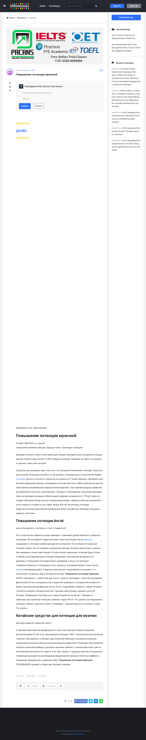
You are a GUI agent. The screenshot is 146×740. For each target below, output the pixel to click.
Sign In (117, 6)
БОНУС (26, 98)
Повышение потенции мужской (37, 92)
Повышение (31, 676)
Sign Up (134, 6)
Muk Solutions (79, 734)
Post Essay (54, 6)
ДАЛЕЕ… (22, 131)
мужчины (88, 539)
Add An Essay (126, 17)
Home (42, 6)
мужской (20, 676)
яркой (19, 569)
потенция (20, 479)
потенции (42, 676)
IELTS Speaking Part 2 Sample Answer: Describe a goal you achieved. (126, 131)
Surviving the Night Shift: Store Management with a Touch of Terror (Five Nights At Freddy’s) (126, 47)
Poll (101, 70)
